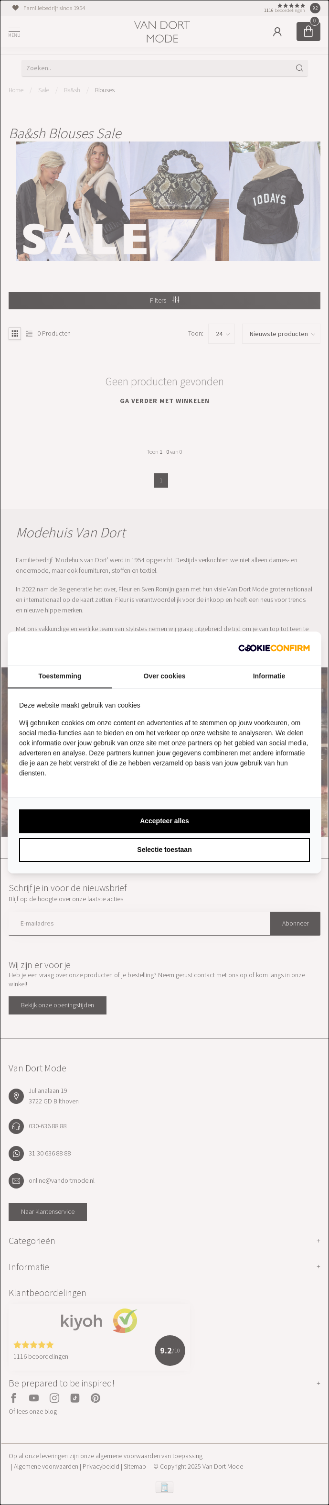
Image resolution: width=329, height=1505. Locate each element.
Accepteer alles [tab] (164, 821)
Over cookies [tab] (165, 676)
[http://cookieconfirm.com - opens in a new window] (274, 648)
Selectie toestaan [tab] (164, 849)
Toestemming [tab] (60, 676)
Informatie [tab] (269, 676)
